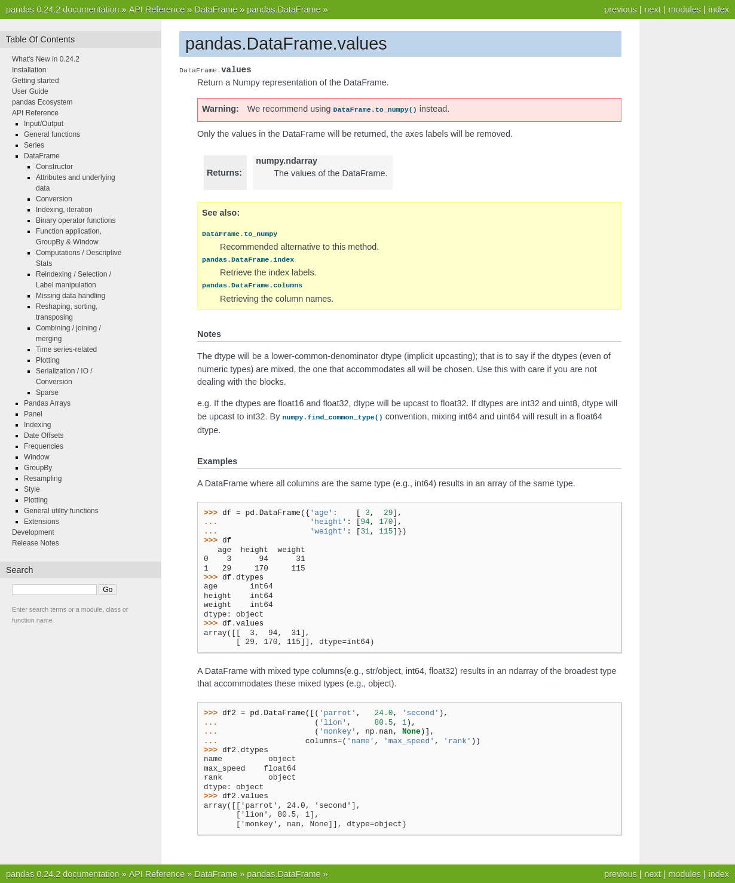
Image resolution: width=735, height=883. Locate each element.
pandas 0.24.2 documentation (63, 9)
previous (620, 9)
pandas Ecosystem (42, 102)
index (719, 9)
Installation (29, 70)
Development (33, 532)
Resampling (43, 478)
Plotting (48, 360)
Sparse (47, 392)
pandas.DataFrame (283, 9)
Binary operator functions (75, 220)
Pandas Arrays (47, 403)
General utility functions (61, 511)
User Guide (30, 91)
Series (34, 145)
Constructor (54, 167)
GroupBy (38, 468)
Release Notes (35, 543)
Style (32, 489)
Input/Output (43, 123)
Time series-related (66, 349)
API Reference (157, 9)
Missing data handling (70, 296)
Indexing (37, 425)
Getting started (35, 80)
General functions (52, 134)
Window (37, 457)
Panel (33, 414)
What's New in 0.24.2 (45, 59)
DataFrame (215, 9)
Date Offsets (43, 435)
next (652, 9)
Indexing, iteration (64, 210)
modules (684, 9)
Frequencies (43, 446)
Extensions (41, 521)
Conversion (54, 199)
